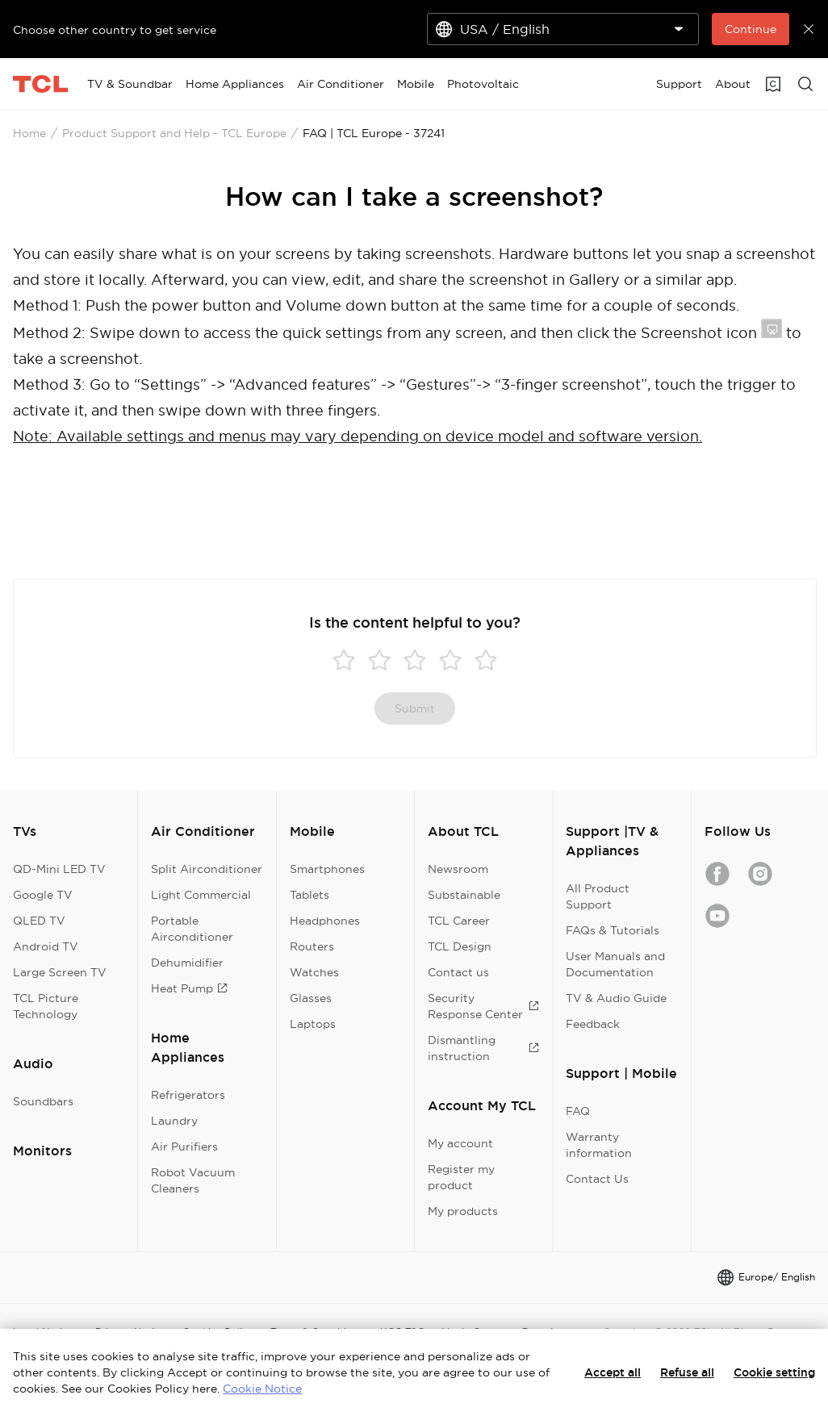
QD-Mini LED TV (59, 869)
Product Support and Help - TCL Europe (174, 133)
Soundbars (43, 1101)
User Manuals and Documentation (615, 964)
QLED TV (39, 920)
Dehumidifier (187, 962)
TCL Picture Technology (45, 1006)
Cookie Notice (262, 1388)
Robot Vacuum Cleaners (193, 1180)
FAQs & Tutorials (612, 930)
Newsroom (458, 869)
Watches (314, 972)
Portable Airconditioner (192, 928)
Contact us (458, 972)
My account (460, 1143)
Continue (750, 29)
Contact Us (597, 1179)
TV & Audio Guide (616, 998)
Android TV (45, 946)
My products (463, 1211)
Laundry (174, 1120)
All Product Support (597, 896)
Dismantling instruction (483, 1048)
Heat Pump (189, 988)
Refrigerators (188, 1095)
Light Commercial (201, 895)
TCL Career (459, 920)
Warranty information (599, 1145)
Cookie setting (774, 1372)
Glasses (311, 998)
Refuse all (687, 1372)
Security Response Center (483, 1006)
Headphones (325, 920)
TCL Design (459, 946)
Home (29, 133)
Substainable (464, 895)
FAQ (578, 1111)
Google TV (43, 895)
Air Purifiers (184, 1146)
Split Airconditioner (206, 869)
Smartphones (327, 869)
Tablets (309, 895)
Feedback (593, 1024)
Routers (312, 946)
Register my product (461, 1177)
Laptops (313, 1024)
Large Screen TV (60, 972)
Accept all (612, 1372)
